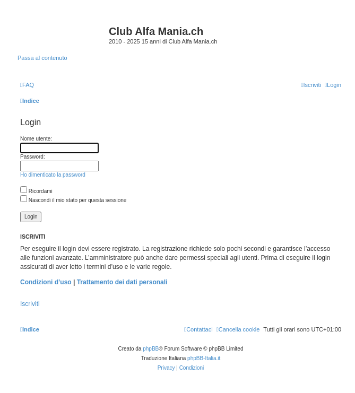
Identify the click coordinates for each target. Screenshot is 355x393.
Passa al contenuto (42, 58)
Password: (32, 157)
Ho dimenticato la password (52, 175)
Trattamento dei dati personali (122, 282)
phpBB (151, 349)
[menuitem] (27, 85)
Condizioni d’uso (46, 282)
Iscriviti (30, 304)
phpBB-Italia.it (203, 358)
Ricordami (36, 191)
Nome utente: (36, 139)
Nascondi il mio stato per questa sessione (73, 200)
